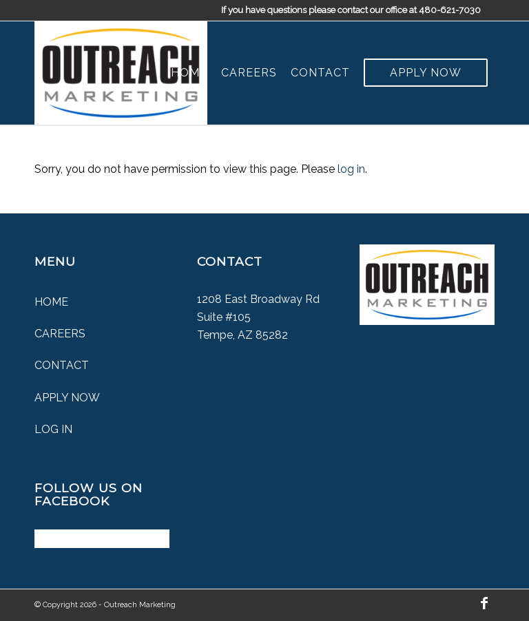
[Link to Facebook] (484, 603)
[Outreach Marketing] (120, 73)
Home (51, 301)
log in (351, 169)
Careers (59, 333)
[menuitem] (189, 73)
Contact (61, 365)
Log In (53, 429)
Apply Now (67, 397)
